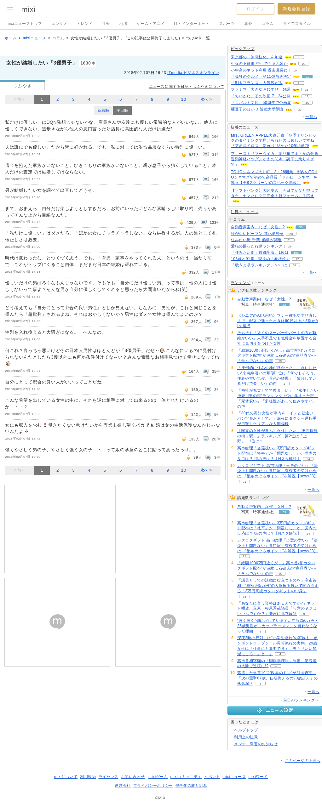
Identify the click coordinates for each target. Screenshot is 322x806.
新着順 (103, 110)
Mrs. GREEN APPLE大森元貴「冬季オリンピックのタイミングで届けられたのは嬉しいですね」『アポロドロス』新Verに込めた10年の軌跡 (274, 140)
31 (289, 240)
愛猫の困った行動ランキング (257, 246)
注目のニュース (244, 212)
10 (183, 99)
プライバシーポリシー (153, 785)
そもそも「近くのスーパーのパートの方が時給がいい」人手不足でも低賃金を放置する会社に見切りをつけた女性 (277, 338)
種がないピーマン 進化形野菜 (257, 233)
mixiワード (258, 777)
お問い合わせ (133, 777)
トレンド (84, 23)
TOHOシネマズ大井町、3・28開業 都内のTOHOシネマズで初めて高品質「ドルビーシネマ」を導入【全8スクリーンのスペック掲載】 (274, 177)
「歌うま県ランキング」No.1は (259, 265)
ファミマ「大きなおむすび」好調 (260, 89)
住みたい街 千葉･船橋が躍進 (256, 240)
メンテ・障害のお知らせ (256, 744)
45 (307, 103)
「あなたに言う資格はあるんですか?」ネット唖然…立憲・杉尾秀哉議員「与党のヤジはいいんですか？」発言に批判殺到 (277, 608)
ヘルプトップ (246, 730)
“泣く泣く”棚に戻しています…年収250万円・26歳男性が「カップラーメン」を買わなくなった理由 (278, 625)
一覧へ (311, 117)
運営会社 (122, 785)
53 (301, 227)
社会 (106, 23)
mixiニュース (34, 38)
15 (306, 89)
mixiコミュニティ (186, 777)
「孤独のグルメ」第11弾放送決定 (261, 76)
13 (244, 596)
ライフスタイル (297, 23)
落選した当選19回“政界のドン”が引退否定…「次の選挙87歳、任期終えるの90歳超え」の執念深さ (277, 678)
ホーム (11, 38)
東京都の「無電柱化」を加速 (257, 57)
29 (289, 246)
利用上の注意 (246, 737)
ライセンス (108, 777)
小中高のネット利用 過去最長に (259, 70)
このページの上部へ (302, 760)
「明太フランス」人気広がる (257, 83)
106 (296, 252)
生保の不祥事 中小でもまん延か (259, 63)
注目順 (122, 110)
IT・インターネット (192, 23)
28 (291, 234)
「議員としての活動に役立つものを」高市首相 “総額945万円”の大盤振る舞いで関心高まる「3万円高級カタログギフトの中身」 (278, 585)
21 (300, 109)
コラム (268, 23)
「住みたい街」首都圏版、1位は (260, 252)
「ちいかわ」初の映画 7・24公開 (261, 96)
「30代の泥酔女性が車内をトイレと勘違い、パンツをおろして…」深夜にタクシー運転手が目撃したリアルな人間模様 (277, 418)
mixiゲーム (158, 777)
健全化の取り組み (191, 785)
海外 (248, 23)
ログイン (255, 8)
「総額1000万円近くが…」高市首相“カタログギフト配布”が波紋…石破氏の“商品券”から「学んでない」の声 (277, 355)
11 (306, 96)
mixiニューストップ (24, 23)
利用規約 (88, 777)
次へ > (206, 99)
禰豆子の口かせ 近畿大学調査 (257, 109)
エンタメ (59, 23)
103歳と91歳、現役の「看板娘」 (260, 259)
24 (308, 459)
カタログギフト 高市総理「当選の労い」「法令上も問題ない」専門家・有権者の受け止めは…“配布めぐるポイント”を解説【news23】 (277, 471)
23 (304, 63)
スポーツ (227, 23)
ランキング (240, 283)
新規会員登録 (296, 8)
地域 (123, 23)
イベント (212, 777)
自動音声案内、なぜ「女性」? (258, 227)
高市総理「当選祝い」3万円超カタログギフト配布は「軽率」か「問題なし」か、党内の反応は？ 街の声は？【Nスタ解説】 (277, 453)
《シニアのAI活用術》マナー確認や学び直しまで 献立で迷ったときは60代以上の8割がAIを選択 (277, 320)
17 (297, 259)
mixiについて (66, 777)
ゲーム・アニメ (150, 23)
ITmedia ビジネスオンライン (193, 73)
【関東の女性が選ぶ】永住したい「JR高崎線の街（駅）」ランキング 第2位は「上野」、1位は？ (277, 436)
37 (294, 265)
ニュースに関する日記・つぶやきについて (186, 86)
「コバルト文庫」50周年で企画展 (261, 102)
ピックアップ (243, 49)
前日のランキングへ (301, 700)
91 (307, 76)
